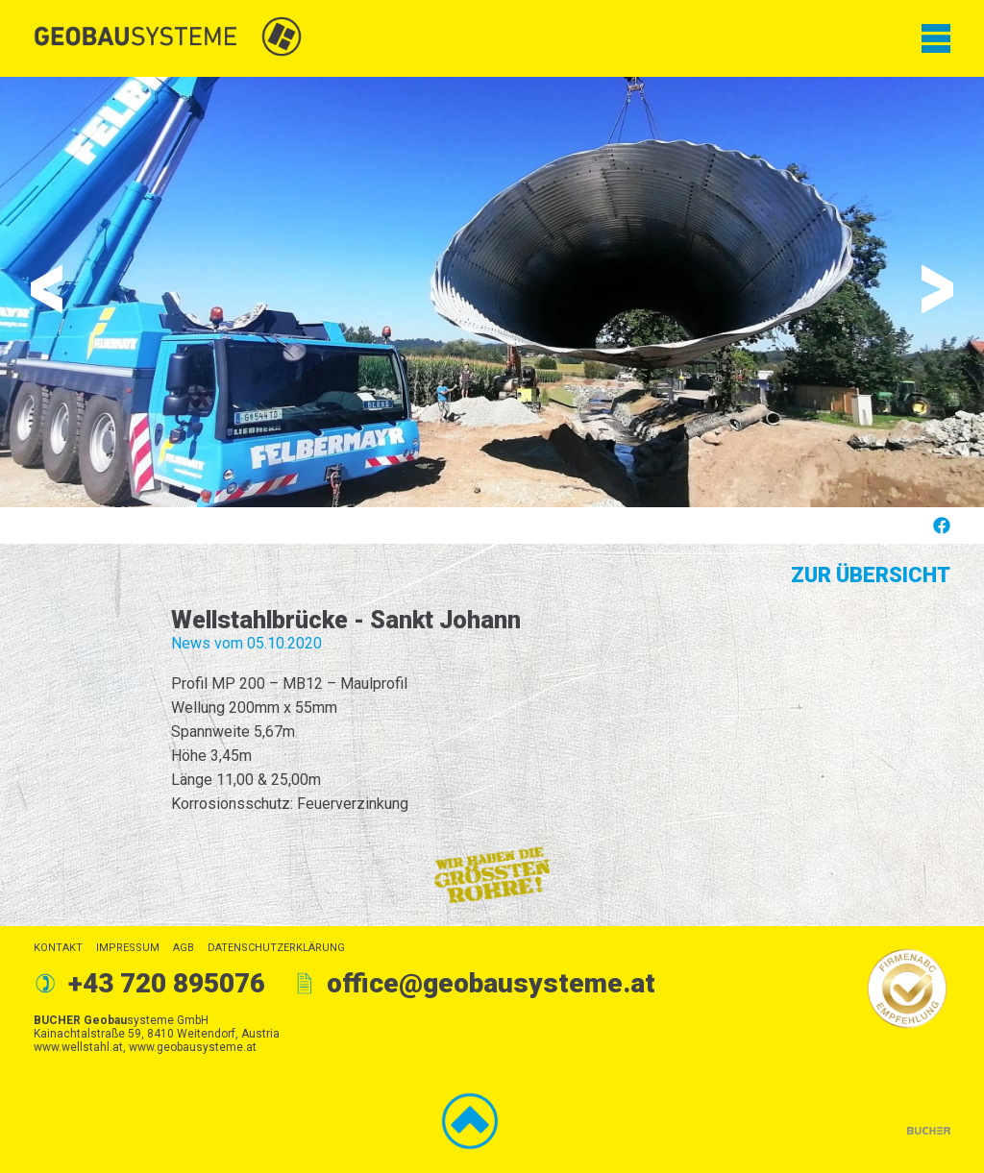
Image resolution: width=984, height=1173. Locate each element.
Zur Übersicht (870, 575)
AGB (183, 947)
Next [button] (937, 288)
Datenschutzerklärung (276, 947)
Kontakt (58, 947)
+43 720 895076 (166, 983)
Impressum (128, 947)
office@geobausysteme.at (491, 983)
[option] (492, 292)
